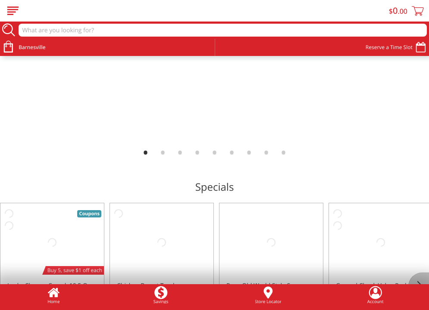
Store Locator (268, 295)
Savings (161, 295)
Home (53, 295)
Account (375, 295)
